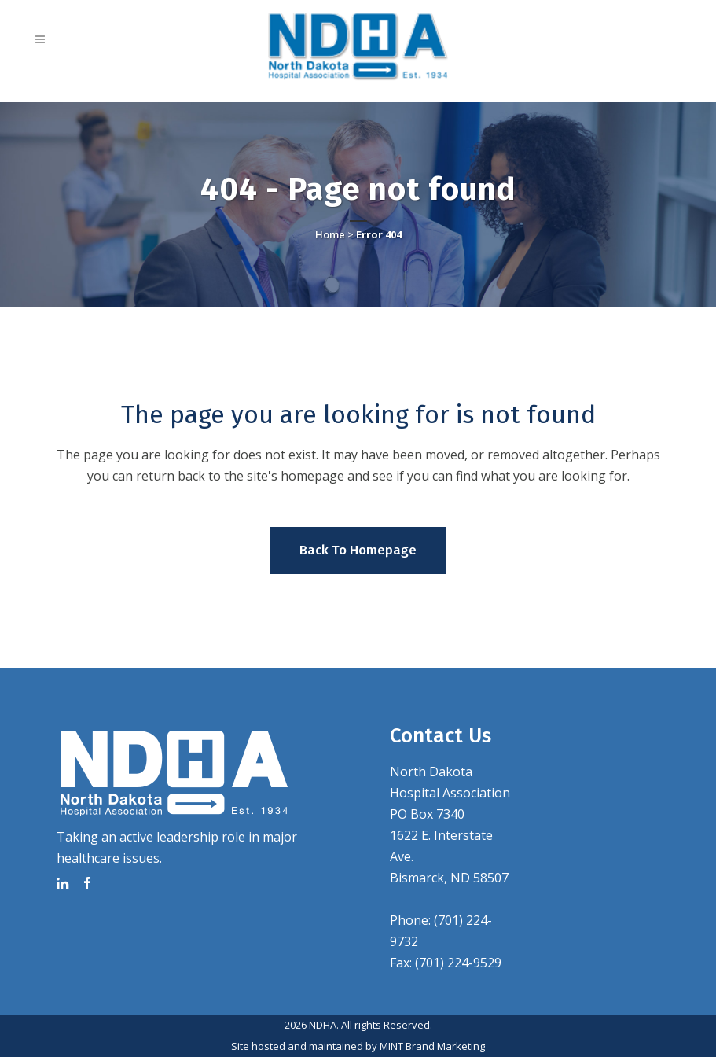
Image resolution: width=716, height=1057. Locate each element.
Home (330, 234)
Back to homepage (358, 550)
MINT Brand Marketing (432, 1046)
